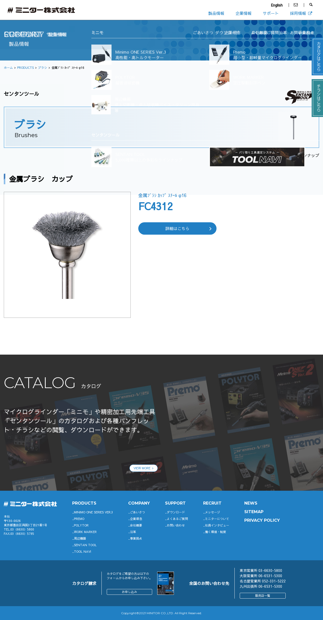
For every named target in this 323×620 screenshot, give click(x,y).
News (250, 503)
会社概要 (136, 525)
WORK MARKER (85, 532)
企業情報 (243, 13)
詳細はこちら (177, 228)
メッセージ (212, 512)
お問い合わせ (176, 525)
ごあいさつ (137, 512)
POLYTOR (81, 525)
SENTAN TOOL (85, 545)
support (175, 503)
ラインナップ (307, 155)
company (139, 503)
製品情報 (216, 13)
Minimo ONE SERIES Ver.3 (93, 512)
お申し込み (129, 592)
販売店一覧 (262, 596)
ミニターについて (217, 519)
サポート (271, 13)
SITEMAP (253, 511)
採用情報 (301, 13)
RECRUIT (212, 503)
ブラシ (42, 68)
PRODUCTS (25, 68)
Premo (79, 519)
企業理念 (136, 519)
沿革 (133, 532)
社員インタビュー (217, 525)
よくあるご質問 (177, 519)
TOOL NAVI (82, 551)
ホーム (8, 68)
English (277, 5)
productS (84, 503)
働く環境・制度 (215, 532)
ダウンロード (176, 512)
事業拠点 (136, 538)
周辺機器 (80, 538)
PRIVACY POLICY (262, 520)
